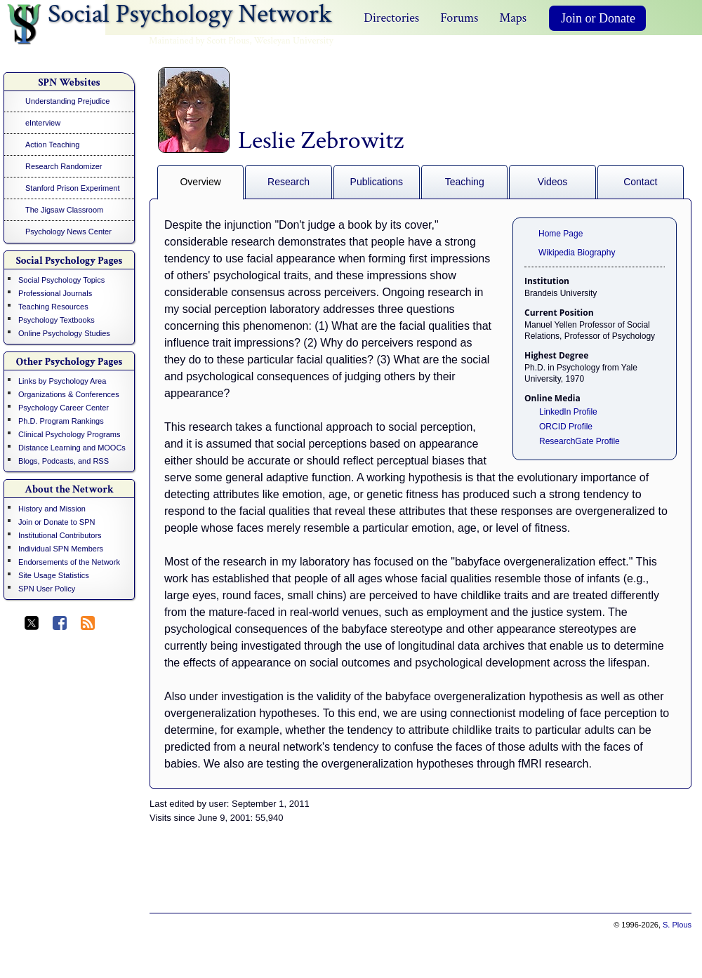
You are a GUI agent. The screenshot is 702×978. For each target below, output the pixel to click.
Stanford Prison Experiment (72, 188)
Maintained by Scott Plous (199, 40)
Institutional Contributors (60, 535)
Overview (200, 181)
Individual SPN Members (60, 548)
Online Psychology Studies (64, 333)
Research (288, 181)
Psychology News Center (68, 231)
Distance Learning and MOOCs (72, 447)
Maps (512, 18)
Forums (459, 18)
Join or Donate (598, 18)
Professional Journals (55, 293)
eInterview (42, 123)
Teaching (464, 181)
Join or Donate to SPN (56, 522)
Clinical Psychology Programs (69, 434)
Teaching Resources (53, 306)
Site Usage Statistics (53, 575)
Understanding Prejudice (67, 101)
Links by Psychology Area (62, 381)
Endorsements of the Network (69, 562)
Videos (553, 181)
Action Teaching (52, 144)
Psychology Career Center (63, 407)
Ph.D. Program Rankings (61, 421)
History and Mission (52, 508)
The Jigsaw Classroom (64, 210)
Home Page (560, 234)
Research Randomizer (63, 166)
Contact (640, 181)
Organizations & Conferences (68, 394)
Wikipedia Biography (576, 252)
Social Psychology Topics (61, 280)
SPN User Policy (46, 588)
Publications (377, 181)
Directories (391, 18)
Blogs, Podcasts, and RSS (63, 461)
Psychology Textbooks (56, 320)
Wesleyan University (293, 40)
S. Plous (677, 924)
